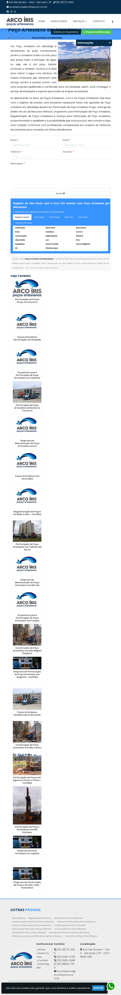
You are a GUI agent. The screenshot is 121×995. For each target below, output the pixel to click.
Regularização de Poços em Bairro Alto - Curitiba (27, 513)
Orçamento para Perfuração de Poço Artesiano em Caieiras (27, 375)
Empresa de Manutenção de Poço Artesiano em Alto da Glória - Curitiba (27, 583)
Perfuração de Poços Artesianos (68, 918)
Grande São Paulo (23, 223)
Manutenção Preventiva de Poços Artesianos (69, 932)
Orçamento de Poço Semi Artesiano (81, 936)
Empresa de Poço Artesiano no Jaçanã (27, 852)
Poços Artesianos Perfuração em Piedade (27, 338)
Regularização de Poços (40, 918)
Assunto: (68, 151)
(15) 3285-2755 (66, 957)
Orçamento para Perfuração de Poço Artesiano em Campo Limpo (27, 619)
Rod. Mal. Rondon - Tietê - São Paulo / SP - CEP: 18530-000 (95, 953)
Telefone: (16, 151)
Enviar (60, 193)
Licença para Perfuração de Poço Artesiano (32, 929)
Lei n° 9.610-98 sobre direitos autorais (42, 268)
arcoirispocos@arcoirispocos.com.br (28, 6)
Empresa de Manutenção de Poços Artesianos (33, 921)
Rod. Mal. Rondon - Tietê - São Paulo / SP (30, 2)
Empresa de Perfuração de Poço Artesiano (76, 921)
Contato (99, 21)
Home (41, 21)
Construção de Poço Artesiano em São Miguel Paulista (27, 650)
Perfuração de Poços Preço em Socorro (27, 301)
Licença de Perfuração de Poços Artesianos (32, 925)
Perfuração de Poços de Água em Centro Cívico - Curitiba (27, 780)
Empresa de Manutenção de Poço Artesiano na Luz (27, 443)
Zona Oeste (54, 217)
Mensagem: (17, 163)
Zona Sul (69, 217)
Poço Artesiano (19, 918)
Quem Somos (59, 21)
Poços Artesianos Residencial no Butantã (27, 713)
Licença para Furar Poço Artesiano (70, 925)
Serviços (80, 21)
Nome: (14, 140)
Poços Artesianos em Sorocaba (27, 477)
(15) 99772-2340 (64, 2)
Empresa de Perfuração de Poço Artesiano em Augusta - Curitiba (27, 674)
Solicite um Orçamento (66, 31)
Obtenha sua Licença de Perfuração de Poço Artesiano (37, 936)
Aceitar (98, 987)
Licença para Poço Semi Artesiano (70, 929)
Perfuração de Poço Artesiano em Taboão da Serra (27, 547)
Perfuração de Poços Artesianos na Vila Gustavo (27, 829)
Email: (67, 140)
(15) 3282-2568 (66, 960)
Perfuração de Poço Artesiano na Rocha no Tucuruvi (27, 408)
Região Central (22, 217)
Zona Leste (83, 217)
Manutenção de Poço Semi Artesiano (29, 932)
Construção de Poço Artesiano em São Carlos (27, 746)
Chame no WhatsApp (97, 31)
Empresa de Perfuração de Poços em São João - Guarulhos (27, 885)
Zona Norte (39, 217)
